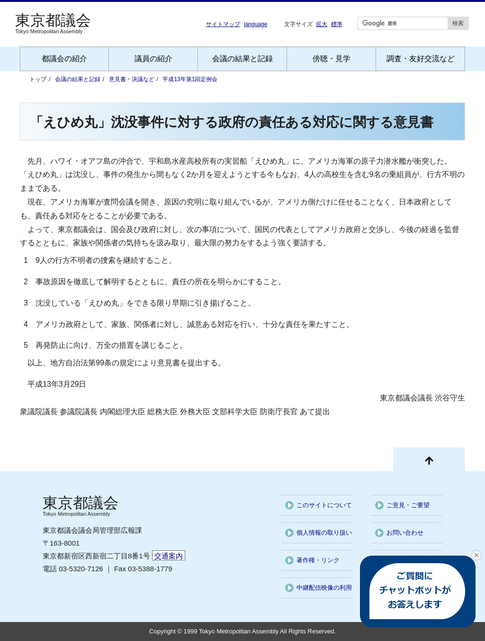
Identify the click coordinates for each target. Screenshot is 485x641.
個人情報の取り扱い (324, 532)
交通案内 (168, 556)
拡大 (321, 24)
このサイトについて (324, 505)
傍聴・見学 (331, 59)
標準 (336, 24)
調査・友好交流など (420, 59)
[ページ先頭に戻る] (429, 459)
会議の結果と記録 (242, 59)
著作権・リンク (318, 560)
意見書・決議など (131, 79)
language (255, 24)
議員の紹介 (153, 59)
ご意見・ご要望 (408, 505)
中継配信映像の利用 (324, 587)
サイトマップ (223, 24)
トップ (37, 79)
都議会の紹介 (64, 59)
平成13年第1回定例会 (189, 79)
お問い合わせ (404, 532)
